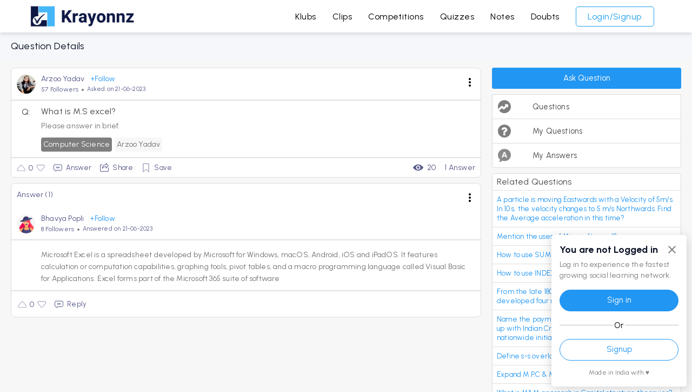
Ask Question (586, 78)
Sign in (619, 300)
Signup (619, 349)
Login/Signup (615, 16)
